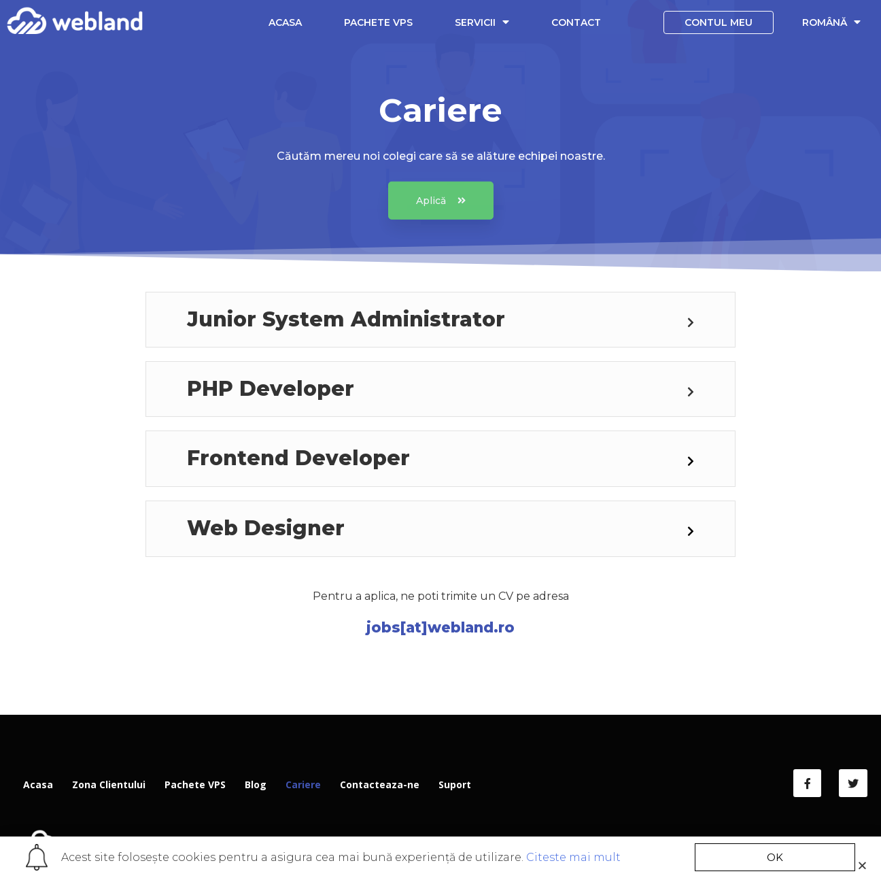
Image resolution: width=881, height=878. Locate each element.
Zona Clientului (108, 784)
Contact (576, 22)
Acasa (285, 22)
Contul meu (719, 22)
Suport (454, 784)
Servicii (482, 22)
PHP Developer (270, 388)
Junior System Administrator (346, 319)
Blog (255, 784)
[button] (441, 211)
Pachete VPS (378, 22)
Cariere (303, 784)
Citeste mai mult (573, 857)
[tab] (440, 319)
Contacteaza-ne (379, 784)
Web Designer (266, 528)
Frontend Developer (298, 458)
